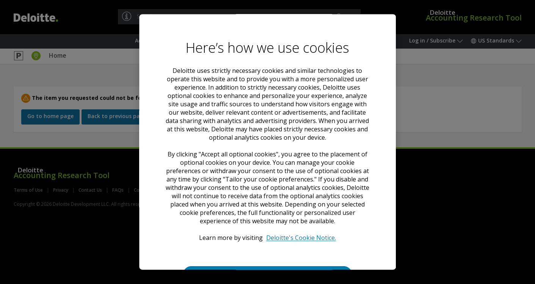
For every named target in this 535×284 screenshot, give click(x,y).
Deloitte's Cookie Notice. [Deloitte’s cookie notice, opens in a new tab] (301, 238)
